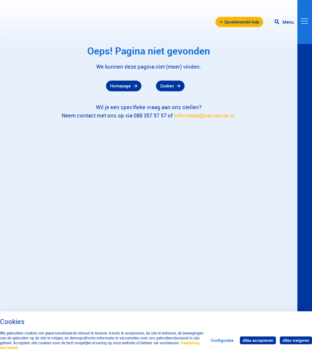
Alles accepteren (258, 340)
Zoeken (167, 86)
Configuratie (222, 340)
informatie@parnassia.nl (204, 115)
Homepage (120, 86)
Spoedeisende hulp (241, 22)
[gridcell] (78, 86)
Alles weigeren (296, 340)
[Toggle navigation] (293, 22)
